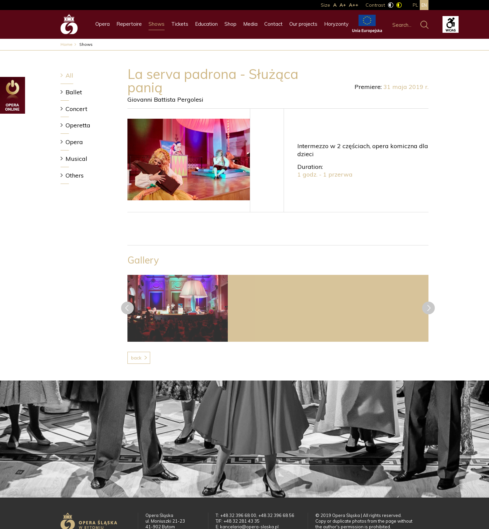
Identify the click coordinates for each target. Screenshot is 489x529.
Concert (76, 109)
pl (415, 5)
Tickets (179, 24)
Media (250, 24)
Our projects (303, 24)
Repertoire (129, 24)
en (424, 5)
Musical (76, 159)
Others (75, 175)
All (69, 75)
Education (206, 24)
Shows (157, 24)
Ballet (74, 92)
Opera (102, 24)
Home (67, 44)
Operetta (78, 125)
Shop (230, 24)
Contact (273, 24)
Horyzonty (336, 24)
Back (136, 358)
